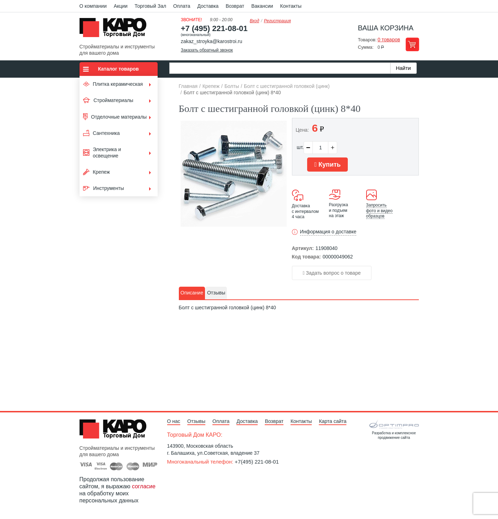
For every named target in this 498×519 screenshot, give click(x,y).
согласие (144, 486)
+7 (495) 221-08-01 (214, 28)
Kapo (116, 29)
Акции (121, 6)
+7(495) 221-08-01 (257, 462)
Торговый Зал (150, 6)
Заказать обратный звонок (207, 50)
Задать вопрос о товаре (332, 273)
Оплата (181, 6)
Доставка (207, 6)
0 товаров (388, 39)
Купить (327, 164)
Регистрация (277, 20)
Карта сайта (332, 421)
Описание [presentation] (192, 293)
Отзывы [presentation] (216, 293)
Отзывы (196, 421)
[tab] (192, 293)
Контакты (290, 6)
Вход (254, 20)
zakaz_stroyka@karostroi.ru (211, 41)
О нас (173, 421)
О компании (93, 6)
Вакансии (262, 6)
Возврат (234, 6)
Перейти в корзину (412, 44)
